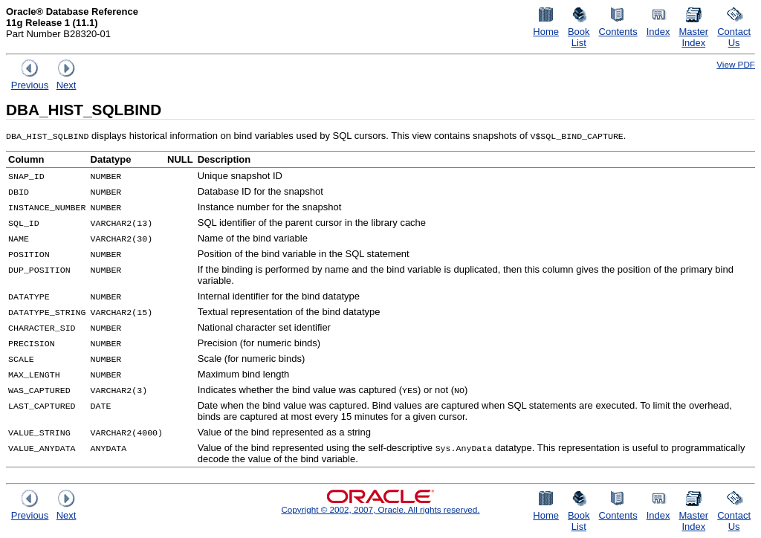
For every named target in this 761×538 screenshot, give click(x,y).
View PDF (735, 64)
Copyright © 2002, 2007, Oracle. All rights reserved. (380, 509)
